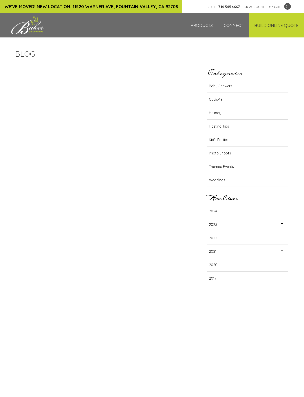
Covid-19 (216, 99)
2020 (213, 265)
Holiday (215, 113)
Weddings (217, 180)
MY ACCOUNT (254, 7)
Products (202, 25)
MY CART (275, 7)
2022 (213, 238)
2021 (212, 251)
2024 (213, 211)
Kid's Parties (219, 139)
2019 (212, 278)
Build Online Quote (276, 25)
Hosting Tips (219, 126)
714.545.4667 (224, 7)
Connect (233, 25)
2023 (213, 224)
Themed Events (221, 166)
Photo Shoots (220, 153)
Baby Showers (220, 86)
